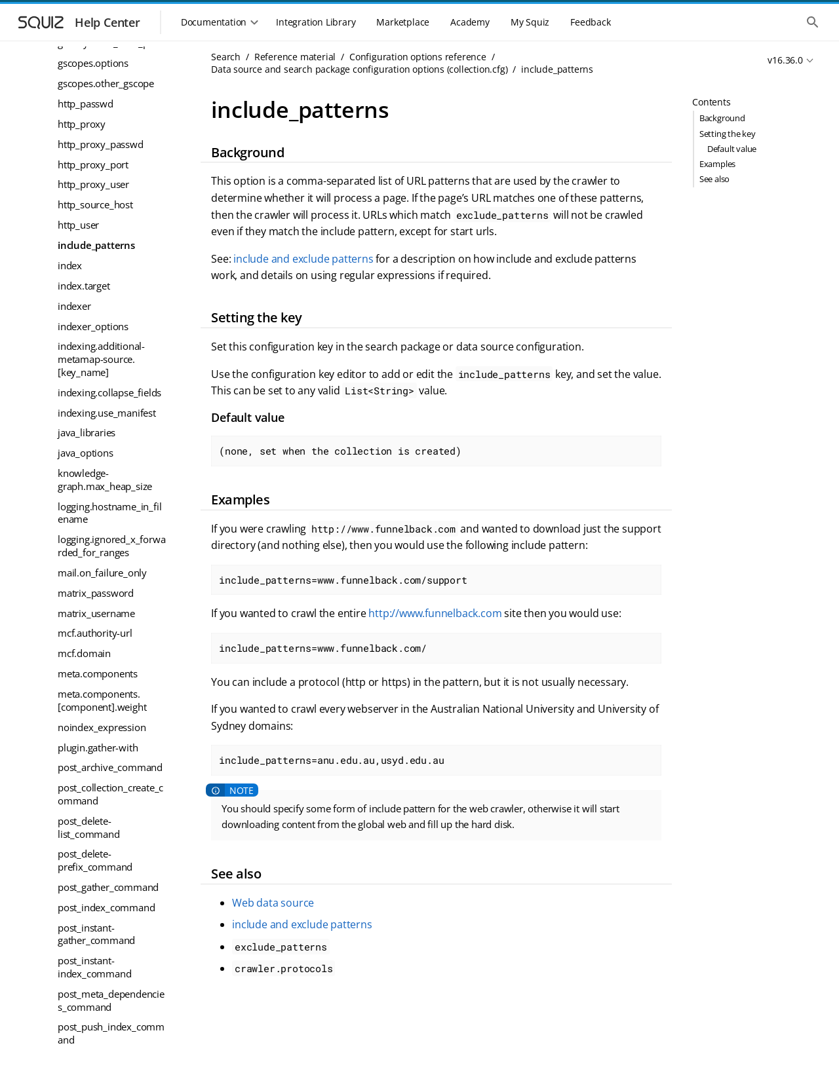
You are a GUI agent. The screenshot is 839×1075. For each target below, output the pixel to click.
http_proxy (82, 123)
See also (714, 179)
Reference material (295, 56)
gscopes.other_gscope (106, 83)
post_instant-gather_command (96, 934)
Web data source (273, 903)
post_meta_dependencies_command (111, 1000)
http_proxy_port (93, 164)
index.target (84, 285)
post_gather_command (108, 887)
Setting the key (727, 134)
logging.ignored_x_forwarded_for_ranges (111, 546)
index (70, 265)
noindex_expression (102, 727)
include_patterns (96, 245)
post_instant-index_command (94, 967)
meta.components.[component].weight (102, 700)
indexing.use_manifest (107, 412)
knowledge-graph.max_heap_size (105, 479)
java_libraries (86, 432)
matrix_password (96, 592)
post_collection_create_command (110, 794)
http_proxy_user (93, 184)
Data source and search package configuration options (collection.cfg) (359, 69)
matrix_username (96, 613)
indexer (74, 305)
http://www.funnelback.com (434, 613)
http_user (78, 224)
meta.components (98, 673)
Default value (731, 149)
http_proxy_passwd (101, 144)
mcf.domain (84, 653)
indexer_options (93, 326)
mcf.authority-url (95, 632)
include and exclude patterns (303, 259)
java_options (85, 452)
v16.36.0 (785, 60)
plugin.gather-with (98, 747)
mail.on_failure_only (102, 572)
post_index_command (106, 907)
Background (722, 118)
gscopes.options (93, 62)
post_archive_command (110, 767)
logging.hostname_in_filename (109, 513)
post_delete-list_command (89, 827)
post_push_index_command (111, 1033)
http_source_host (95, 204)
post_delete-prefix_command (95, 860)
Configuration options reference (417, 56)
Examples (717, 164)
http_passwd (85, 103)
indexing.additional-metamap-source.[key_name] (101, 358)
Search (226, 56)
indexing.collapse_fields (109, 392)
